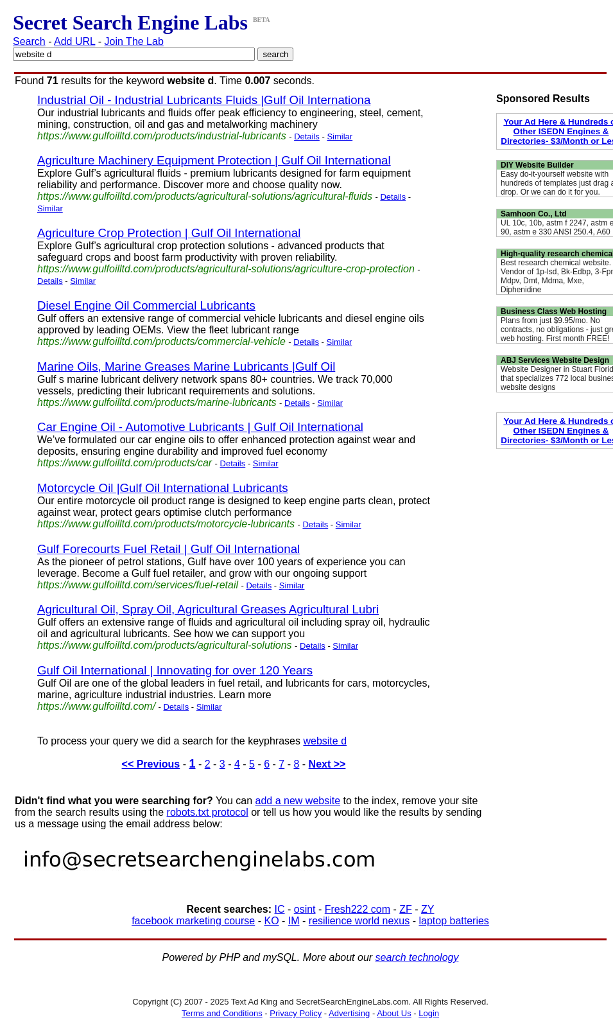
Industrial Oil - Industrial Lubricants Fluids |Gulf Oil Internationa (203, 100)
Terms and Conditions (222, 1013)
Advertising (349, 1013)
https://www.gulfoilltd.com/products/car (124, 462)
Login (429, 1013)
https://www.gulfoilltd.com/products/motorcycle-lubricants (166, 523)
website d (325, 740)
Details (307, 136)
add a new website (298, 800)
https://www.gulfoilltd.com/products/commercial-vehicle (161, 341)
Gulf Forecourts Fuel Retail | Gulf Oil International (168, 549)
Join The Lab (134, 41)
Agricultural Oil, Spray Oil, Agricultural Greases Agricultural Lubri (208, 609)
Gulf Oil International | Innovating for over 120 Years (175, 670)
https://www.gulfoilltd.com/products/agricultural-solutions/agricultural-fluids (204, 196)
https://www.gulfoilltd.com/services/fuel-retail (137, 584)
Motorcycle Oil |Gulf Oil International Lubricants (162, 488)
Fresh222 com (357, 909)
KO (271, 920)
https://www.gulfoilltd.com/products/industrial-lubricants (161, 135)
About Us (394, 1013)
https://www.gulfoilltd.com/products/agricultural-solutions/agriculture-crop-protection (226, 268)
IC (280, 909)
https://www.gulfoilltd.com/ (96, 706)
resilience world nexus (359, 920)
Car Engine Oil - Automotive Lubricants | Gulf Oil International (200, 427)
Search (29, 41)
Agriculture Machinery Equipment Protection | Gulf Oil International (214, 160)
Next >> (327, 764)
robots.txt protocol (207, 812)
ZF (405, 909)
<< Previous (151, 764)
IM (294, 920)
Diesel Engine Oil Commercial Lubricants (146, 305)
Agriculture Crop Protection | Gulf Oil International (168, 233)
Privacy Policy (296, 1013)
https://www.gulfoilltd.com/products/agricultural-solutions (164, 645)
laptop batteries (453, 920)
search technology (417, 957)
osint (305, 909)
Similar (339, 136)
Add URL (74, 41)
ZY (427, 909)
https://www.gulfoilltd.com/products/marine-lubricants (157, 402)
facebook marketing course (193, 920)
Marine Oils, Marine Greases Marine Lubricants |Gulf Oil (186, 366)
